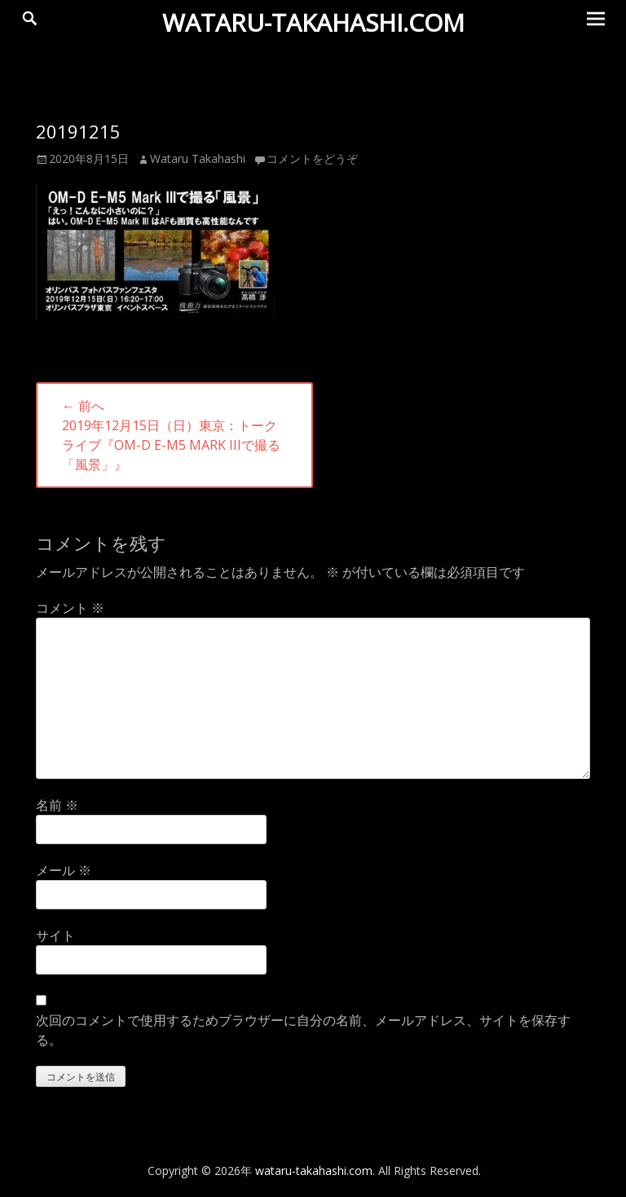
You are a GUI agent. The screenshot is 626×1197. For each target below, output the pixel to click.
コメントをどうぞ (312, 158)
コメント (70, 608)
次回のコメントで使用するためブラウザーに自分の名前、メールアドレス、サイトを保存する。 (303, 1030)
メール (63, 870)
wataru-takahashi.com (313, 22)
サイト (55, 935)
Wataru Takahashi (197, 158)
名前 (57, 805)
